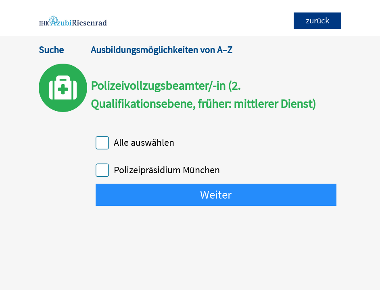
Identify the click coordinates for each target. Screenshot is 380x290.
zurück (317, 20)
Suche (51, 50)
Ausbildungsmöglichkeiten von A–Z (161, 50)
